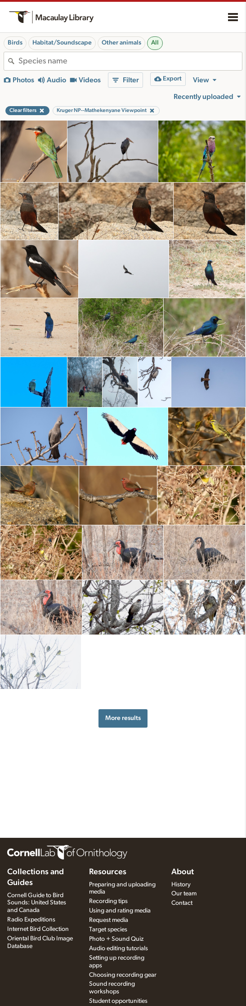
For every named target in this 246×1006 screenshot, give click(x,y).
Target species (108, 929)
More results (123, 718)
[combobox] (130, 61)
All (155, 43)
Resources (107, 872)
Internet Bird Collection (38, 929)
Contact (181, 903)
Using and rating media (120, 911)
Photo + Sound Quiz (116, 939)
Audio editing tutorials (118, 948)
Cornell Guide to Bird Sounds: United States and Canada (36, 903)
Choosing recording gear (123, 975)
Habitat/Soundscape (62, 43)
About (182, 872)
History (181, 884)
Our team (184, 893)
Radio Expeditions (31, 920)
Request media (108, 920)
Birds (15, 43)
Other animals (121, 43)
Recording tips (108, 901)
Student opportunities (118, 1001)
